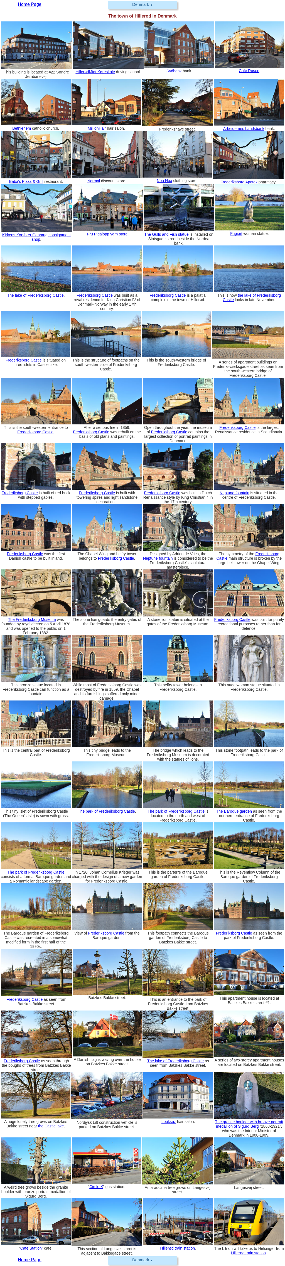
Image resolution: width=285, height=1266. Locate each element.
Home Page (29, 1259)
